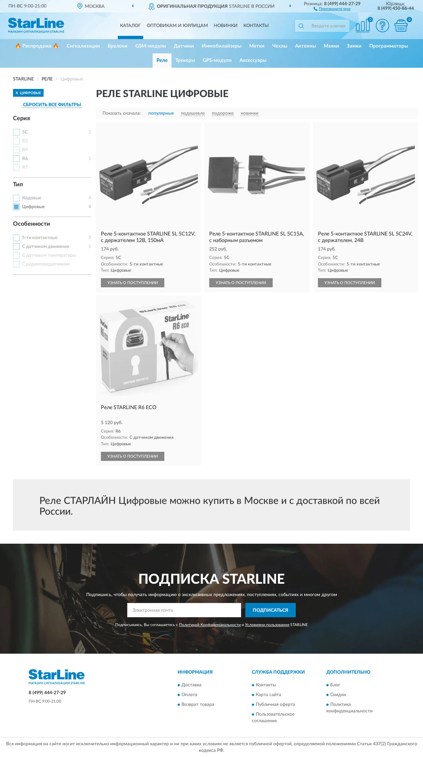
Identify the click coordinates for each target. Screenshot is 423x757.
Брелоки (118, 46)
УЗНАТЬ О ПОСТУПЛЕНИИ (132, 283)
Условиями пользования (267, 625)
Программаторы (388, 46)
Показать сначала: (121, 113)
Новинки (226, 25)
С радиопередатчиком (46, 264)
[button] (332, 8)
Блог (335, 685)
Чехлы (279, 46)
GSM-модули (150, 46)
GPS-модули (217, 60)
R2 (25, 141)
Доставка (191, 685)
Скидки (338, 695)
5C (25, 132)
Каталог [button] (130, 25)
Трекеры (185, 60)
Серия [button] (21, 118)
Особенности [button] (31, 224)
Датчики (184, 46)
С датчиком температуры (49, 255)
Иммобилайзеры (221, 46)
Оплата (189, 695)
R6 (25, 158)
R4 (25, 150)
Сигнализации (83, 46)
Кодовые (31, 198)
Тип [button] (18, 185)
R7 (25, 167)
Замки (354, 46)
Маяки (331, 46)
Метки (257, 46)
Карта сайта (268, 695)
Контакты (256, 25)
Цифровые (33, 207)
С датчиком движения (45, 246)
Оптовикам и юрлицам (177, 25)
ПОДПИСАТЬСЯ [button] (270, 610)
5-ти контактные (40, 238)
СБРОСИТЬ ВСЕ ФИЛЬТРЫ (52, 105)
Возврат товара (198, 704)
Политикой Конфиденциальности (210, 625)
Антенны (305, 46)
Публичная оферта (275, 704)
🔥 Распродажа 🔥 (37, 46)
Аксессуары (252, 60)
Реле (162, 60)
